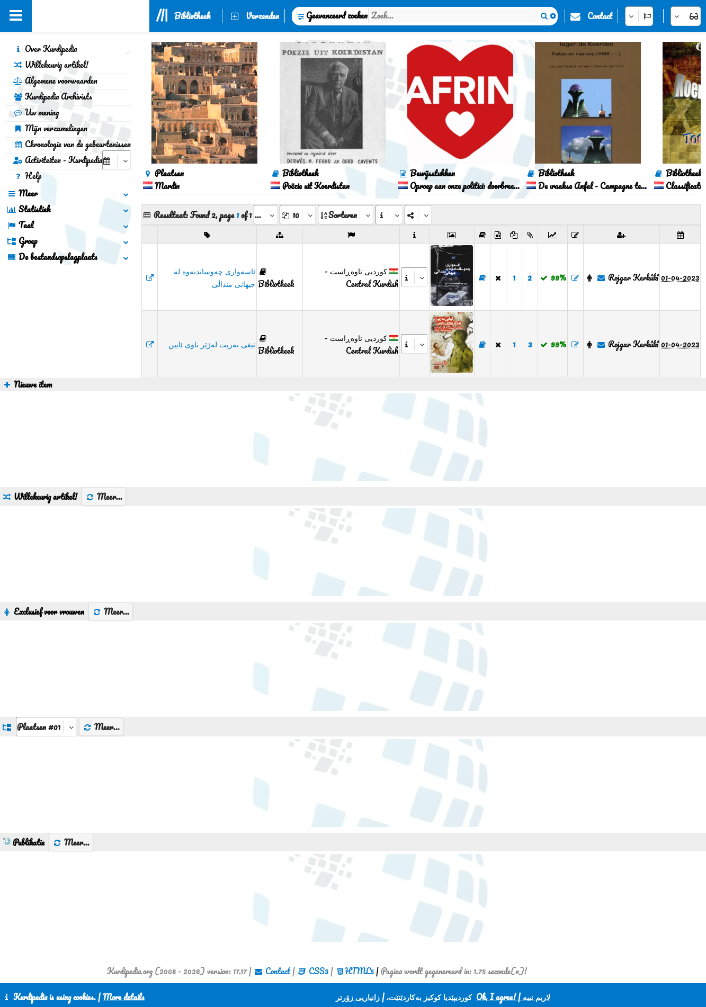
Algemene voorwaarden (55, 80)
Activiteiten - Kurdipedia (57, 160)
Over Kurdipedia (45, 48)
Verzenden (262, 16)
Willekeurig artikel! (50, 64)
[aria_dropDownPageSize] (297, 214)
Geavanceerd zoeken (337, 15)
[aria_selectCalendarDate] (116, 160)
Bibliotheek (192, 16)
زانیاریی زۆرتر (358, 997)
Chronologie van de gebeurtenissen (72, 144)
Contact (599, 16)
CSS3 (318, 971)
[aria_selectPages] (265, 214)
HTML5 (359, 971)
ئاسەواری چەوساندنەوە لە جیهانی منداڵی (214, 277)
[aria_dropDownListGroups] (46, 726)
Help (27, 175)
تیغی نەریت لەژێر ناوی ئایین (211, 344)
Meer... (103, 496)
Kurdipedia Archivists (52, 96)
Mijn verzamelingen (50, 128)
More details (124, 997)
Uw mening (36, 112)
